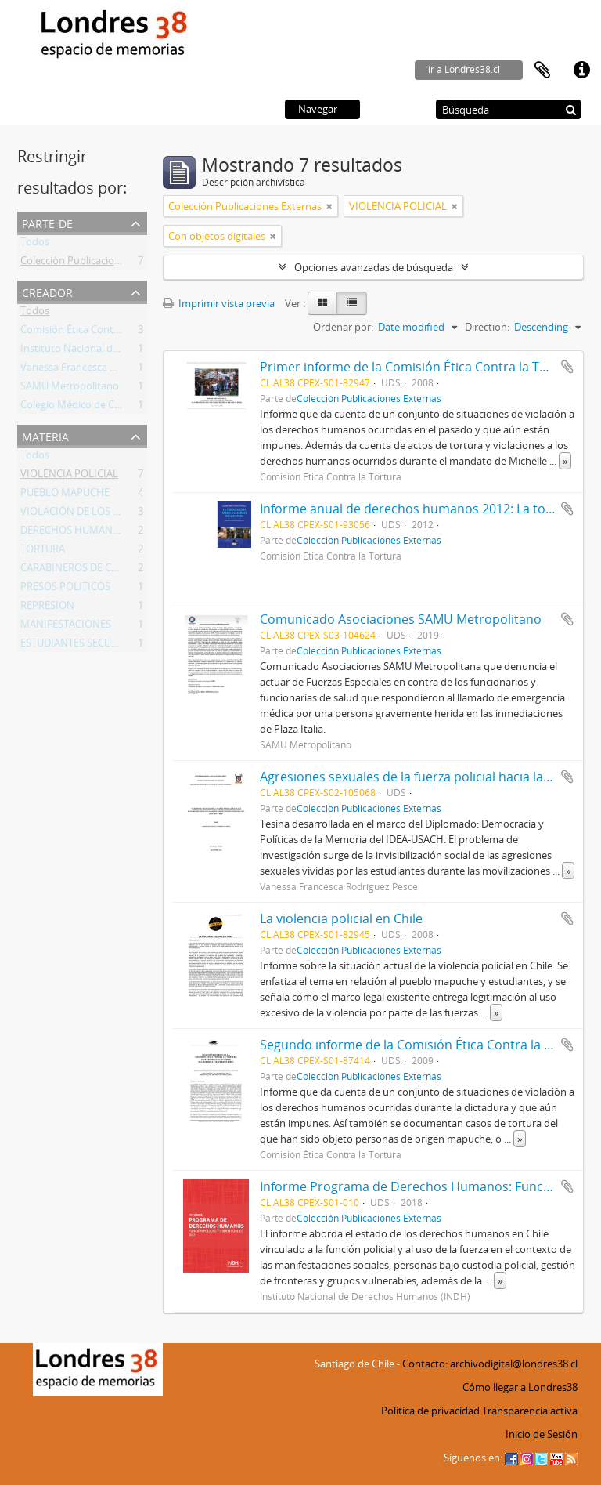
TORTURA (42, 552)
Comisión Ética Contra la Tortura (95, 332)
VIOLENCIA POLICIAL (69, 476)
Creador (47, 291)
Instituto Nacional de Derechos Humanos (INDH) (133, 351)
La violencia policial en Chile (341, 918)
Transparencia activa (530, 1411)
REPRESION (47, 608)
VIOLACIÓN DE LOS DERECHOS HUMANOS (119, 514)
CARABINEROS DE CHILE (76, 570)
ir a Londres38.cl (464, 69)
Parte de (47, 222)
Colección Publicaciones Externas (97, 263)
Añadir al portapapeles (567, 367)
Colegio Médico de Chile (75, 407)
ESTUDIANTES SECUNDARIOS (87, 646)
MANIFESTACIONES (65, 627)
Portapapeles (542, 70)
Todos (34, 244)
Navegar (317, 109)
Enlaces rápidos (581, 70)
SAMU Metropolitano (69, 389)
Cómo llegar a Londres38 (520, 1387)
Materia (45, 435)
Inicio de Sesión (542, 1434)
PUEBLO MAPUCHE (65, 495)
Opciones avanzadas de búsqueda (373, 267)
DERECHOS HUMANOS (73, 533)
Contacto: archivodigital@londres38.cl (490, 1363)
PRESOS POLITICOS (65, 589)
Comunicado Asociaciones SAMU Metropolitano (401, 619)
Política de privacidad (430, 1411)
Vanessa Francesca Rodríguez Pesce (102, 370)
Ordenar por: (343, 327)
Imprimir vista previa (219, 303)
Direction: (487, 327)
